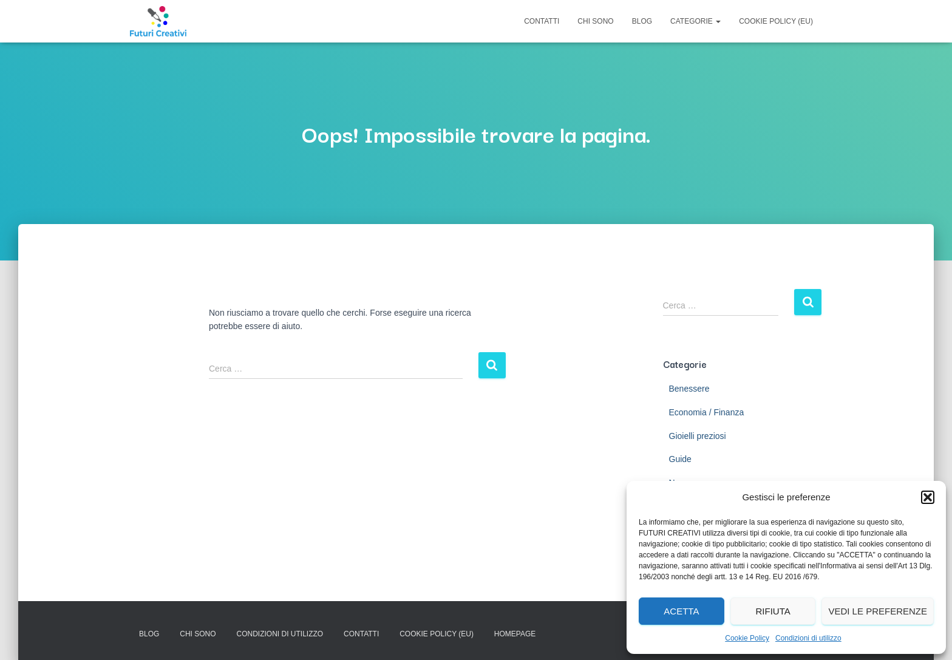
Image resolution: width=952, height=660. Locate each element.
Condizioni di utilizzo (808, 638)
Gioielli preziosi (697, 436)
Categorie (695, 21)
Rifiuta (772, 611)
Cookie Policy (747, 638)
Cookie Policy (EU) (776, 21)
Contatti (541, 21)
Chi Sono (595, 21)
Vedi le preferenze (877, 611)
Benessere (689, 388)
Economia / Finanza (706, 412)
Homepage (515, 634)
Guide (680, 459)
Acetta (681, 611)
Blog (642, 21)
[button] (928, 497)
